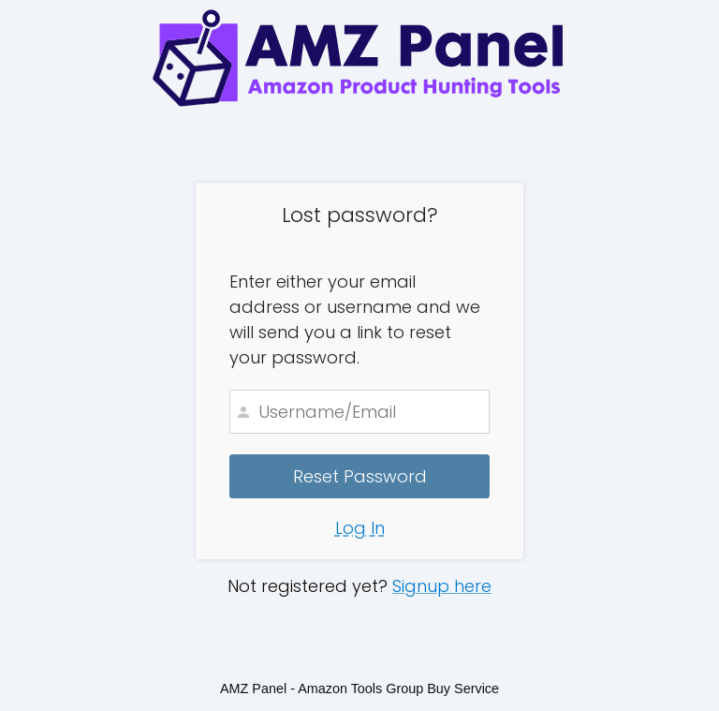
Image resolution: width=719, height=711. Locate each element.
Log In (360, 528)
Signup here (442, 586)
